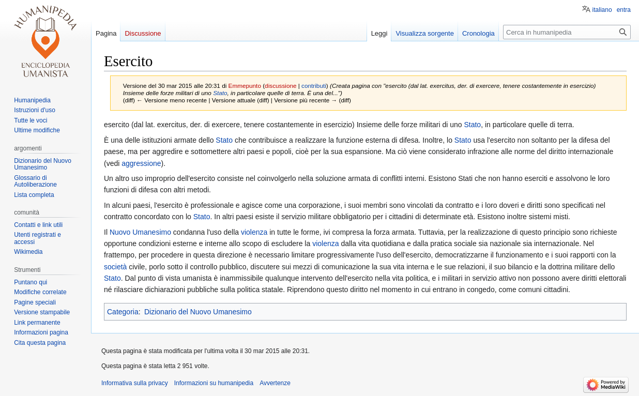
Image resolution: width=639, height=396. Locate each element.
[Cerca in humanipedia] (567, 32)
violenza (254, 232)
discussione (280, 85)
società (115, 267)
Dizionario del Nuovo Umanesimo (198, 312)
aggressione (141, 163)
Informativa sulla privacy (134, 383)
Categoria (123, 312)
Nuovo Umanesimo (140, 232)
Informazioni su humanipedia (213, 383)
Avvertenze (275, 383)
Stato (220, 92)
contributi (313, 85)
